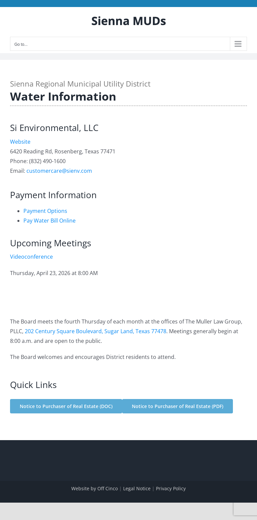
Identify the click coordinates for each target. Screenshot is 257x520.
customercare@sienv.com (59, 170)
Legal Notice (137, 488)
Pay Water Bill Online (49, 220)
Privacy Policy (171, 488)
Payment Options (45, 211)
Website (20, 141)
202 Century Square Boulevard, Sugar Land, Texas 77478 (95, 331)
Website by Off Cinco (94, 488)
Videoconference (31, 256)
